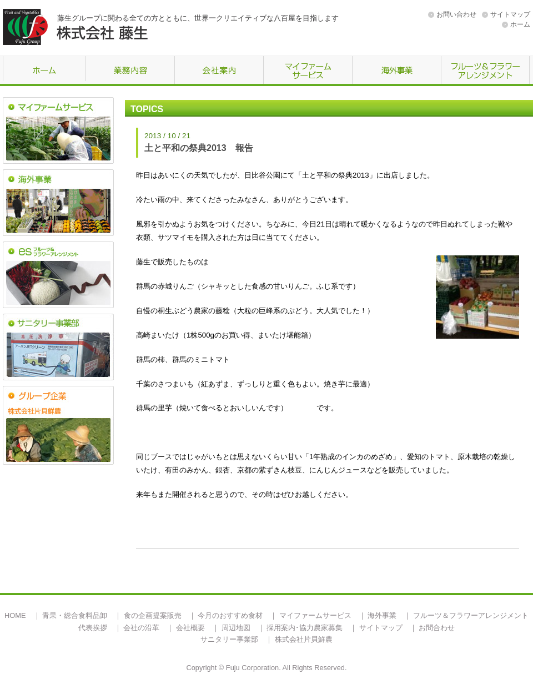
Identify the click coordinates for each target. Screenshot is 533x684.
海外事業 (382, 615)
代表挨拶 (92, 627)
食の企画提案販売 (153, 615)
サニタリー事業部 (229, 639)
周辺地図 (236, 627)
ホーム (520, 24)
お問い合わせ (456, 14)
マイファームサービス (315, 615)
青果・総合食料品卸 (74, 615)
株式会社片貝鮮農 (304, 639)
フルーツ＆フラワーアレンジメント (471, 615)
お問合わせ (437, 627)
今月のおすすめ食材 (230, 615)
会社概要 (190, 627)
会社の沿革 (141, 627)
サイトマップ (510, 14)
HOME (15, 615)
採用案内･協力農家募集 (304, 627)
